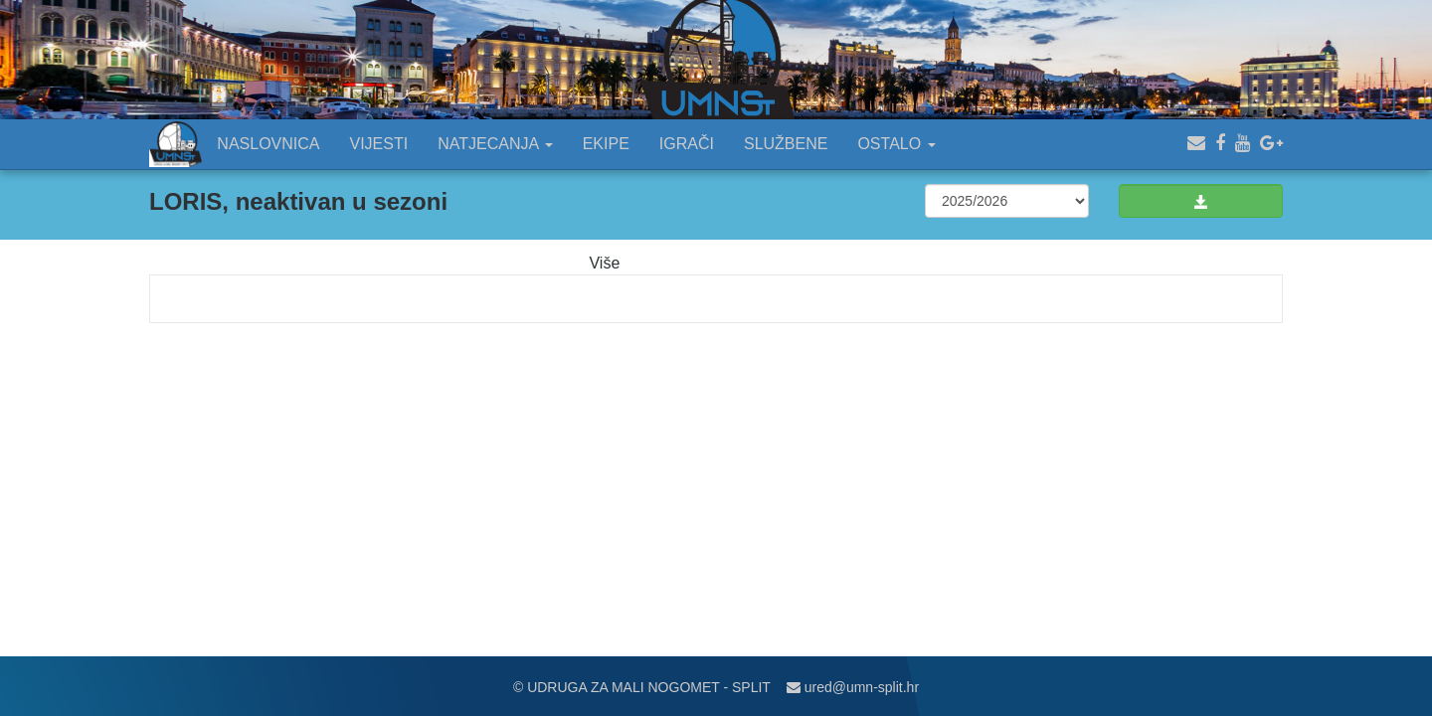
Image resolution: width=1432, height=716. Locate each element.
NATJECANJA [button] (495, 143)
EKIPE (606, 143)
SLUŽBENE (785, 143)
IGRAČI (686, 143)
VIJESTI (379, 143)
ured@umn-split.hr (853, 687)
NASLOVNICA (268, 143)
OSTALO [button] (896, 143)
